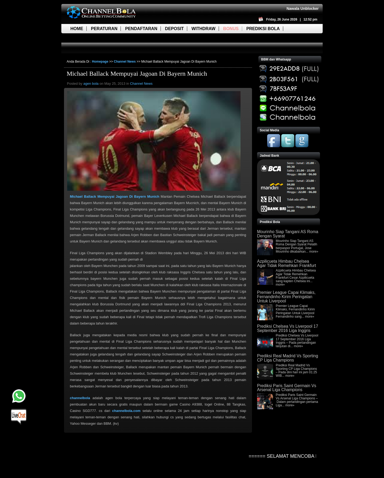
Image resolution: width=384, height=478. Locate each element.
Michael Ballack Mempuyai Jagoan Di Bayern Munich (137, 73)
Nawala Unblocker (302, 8)
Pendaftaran (141, 28)
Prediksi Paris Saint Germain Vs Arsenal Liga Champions (286, 387)
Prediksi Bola (263, 28)
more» (313, 251)
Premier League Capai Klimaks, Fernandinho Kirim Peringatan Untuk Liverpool (286, 296)
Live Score (83, 38)
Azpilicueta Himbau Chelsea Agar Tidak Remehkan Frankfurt (286, 263)
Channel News (125, 61)
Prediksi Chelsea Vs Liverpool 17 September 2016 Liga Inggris (287, 328)
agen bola (90, 84)
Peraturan (104, 28)
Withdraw (203, 28)
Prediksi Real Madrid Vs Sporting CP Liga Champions (287, 358)
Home (76, 28)
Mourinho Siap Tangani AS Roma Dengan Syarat (287, 233)
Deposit (174, 28)
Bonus (231, 28)
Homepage (100, 61)
